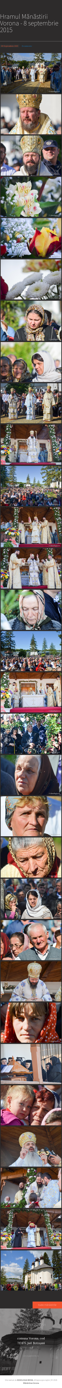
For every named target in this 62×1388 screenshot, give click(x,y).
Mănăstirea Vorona (31, 1383)
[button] (31, 73)
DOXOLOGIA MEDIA (25, 1380)
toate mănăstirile (47, 1305)
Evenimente (27, 46)
